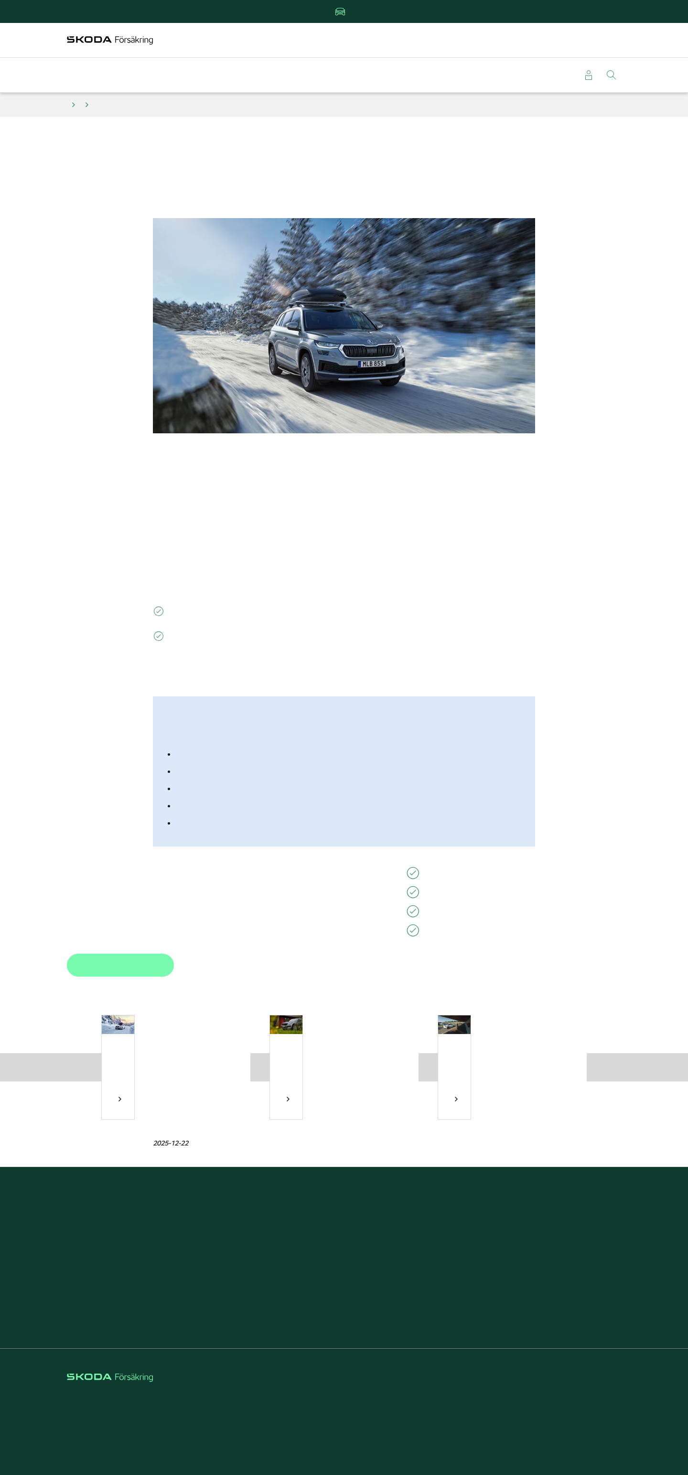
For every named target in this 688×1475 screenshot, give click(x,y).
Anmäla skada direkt (136, 1238)
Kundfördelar (344, 1221)
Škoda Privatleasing (344, 1255)
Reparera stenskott (344, 1272)
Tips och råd (73, 105)
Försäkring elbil (344, 1238)
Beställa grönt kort (136, 1255)
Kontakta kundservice (136, 1305)
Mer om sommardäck (288, 1099)
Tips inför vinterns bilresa (120, 1099)
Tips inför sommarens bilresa (456, 1099)
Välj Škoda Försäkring (552, 1255)
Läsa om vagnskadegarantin (136, 1272)
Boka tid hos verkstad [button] (120, 965)
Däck (87, 105)
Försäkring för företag (552, 1238)
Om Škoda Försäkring (552, 1221)
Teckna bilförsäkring (136, 1221)
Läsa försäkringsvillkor (136, 1288)
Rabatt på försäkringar (344, 1288)
